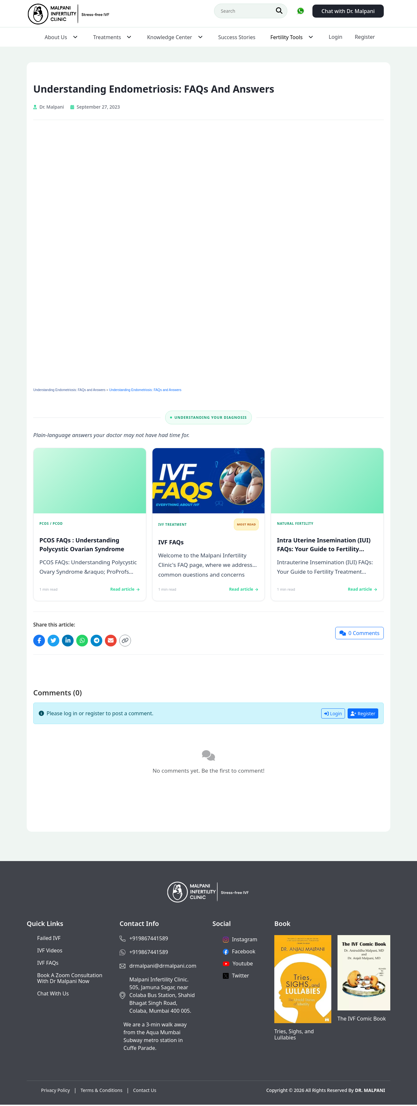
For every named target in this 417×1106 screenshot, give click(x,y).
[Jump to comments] (359, 634)
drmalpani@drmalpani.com (162, 967)
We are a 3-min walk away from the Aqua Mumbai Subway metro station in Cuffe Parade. (155, 1037)
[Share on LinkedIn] (71, 641)
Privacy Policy (55, 1091)
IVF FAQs (48, 964)
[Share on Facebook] (39, 641)
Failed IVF (49, 939)
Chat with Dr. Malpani (348, 11)
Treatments (107, 37)
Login (335, 36)
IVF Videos (49, 952)
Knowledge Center (169, 37)
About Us (56, 37)
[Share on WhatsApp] (86, 641)
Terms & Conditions (101, 1091)
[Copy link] (133, 641)
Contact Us (144, 1091)
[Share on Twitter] (55, 641)
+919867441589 (148, 939)
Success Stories (236, 37)
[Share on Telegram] (102, 641)
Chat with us (53, 995)
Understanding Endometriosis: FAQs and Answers (69, 390)
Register (365, 36)
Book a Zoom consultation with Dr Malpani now (69, 979)
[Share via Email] (117, 641)
